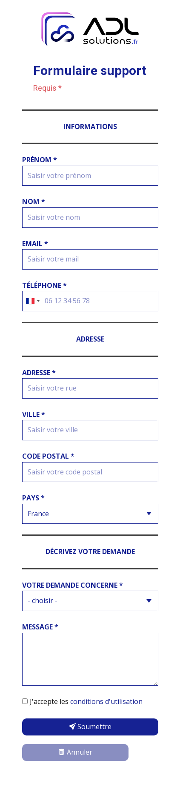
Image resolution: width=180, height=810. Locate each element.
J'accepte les (86, 701)
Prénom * (39, 159)
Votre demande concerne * (72, 585)
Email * (35, 243)
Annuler (75, 752)
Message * (40, 627)
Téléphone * (44, 285)
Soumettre (90, 726)
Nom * (33, 201)
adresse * (39, 372)
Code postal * (48, 456)
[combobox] (32, 301)
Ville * (33, 414)
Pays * (33, 498)
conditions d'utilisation (106, 701)
